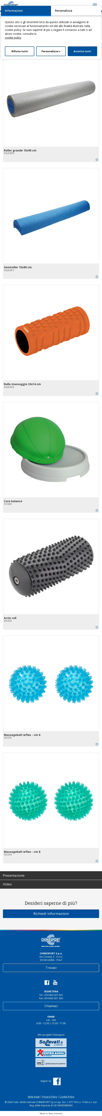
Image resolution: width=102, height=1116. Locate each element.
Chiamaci (51, 1006)
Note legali (34, 1096)
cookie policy (13, 37)
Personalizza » (51, 51)
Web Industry (55, 1113)
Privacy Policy (49, 1096)
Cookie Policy (67, 1096)
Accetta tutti (82, 51)
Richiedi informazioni (51, 913)
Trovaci (51, 968)
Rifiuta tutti (19, 51)
